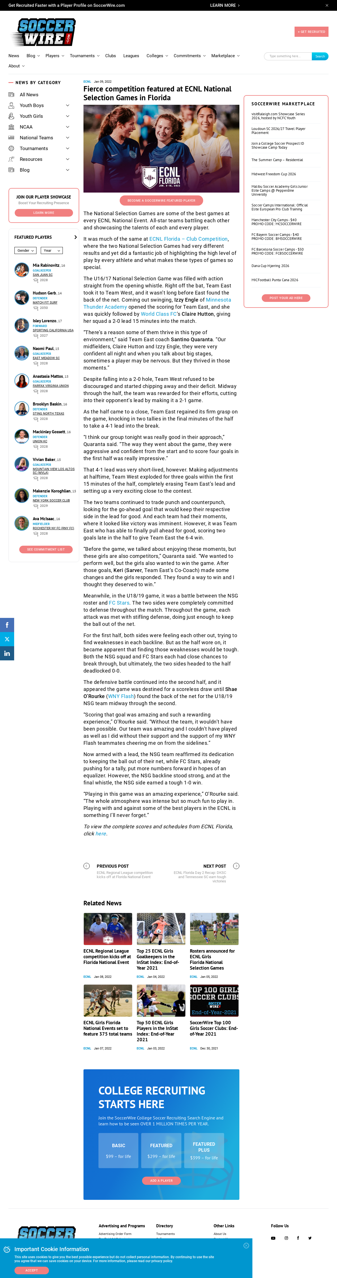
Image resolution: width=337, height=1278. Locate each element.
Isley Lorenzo (45, 320)
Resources (25, 159)
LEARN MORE (223, 5)
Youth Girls (25, 116)
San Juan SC (43, 275)
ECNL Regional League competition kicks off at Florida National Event (107, 956)
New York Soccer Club (51, 500)
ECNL (87, 82)
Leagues (131, 56)
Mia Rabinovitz (47, 265)
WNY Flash (121, 696)
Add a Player (161, 1181)
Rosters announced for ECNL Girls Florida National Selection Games (212, 959)
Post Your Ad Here (286, 298)
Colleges (155, 56)
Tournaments (82, 56)
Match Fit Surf (45, 302)
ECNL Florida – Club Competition (188, 239)
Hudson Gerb (45, 293)
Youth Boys (26, 105)
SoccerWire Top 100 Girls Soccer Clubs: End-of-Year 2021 (214, 1028)
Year (47, 250)
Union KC (40, 441)
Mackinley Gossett (49, 431)
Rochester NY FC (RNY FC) (53, 528)
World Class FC (159, 314)
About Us (220, 1234)
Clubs (110, 56)
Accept (31, 1270)
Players (52, 56)
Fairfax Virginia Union (51, 386)
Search (320, 56)
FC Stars (119, 603)
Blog (31, 56)
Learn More (43, 213)
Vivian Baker (44, 459)
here (100, 834)
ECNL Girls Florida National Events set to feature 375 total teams (107, 1028)
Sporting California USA (53, 330)
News (13, 56)
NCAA (20, 127)
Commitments (187, 56)
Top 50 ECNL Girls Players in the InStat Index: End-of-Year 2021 (157, 1031)
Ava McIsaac (44, 518)
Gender (23, 250)
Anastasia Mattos (48, 376)
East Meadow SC (46, 358)
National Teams (30, 137)
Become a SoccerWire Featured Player (162, 200)
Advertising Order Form (115, 1234)
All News (23, 94)
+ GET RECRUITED (311, 32)
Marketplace (223, 56)
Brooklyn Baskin (48, 404)
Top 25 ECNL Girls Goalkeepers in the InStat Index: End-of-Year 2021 (158, 959)
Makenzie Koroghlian (52, 491)
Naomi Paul (44, 348)
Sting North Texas (48, 413)
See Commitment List (46, 549)
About (14, 66)
